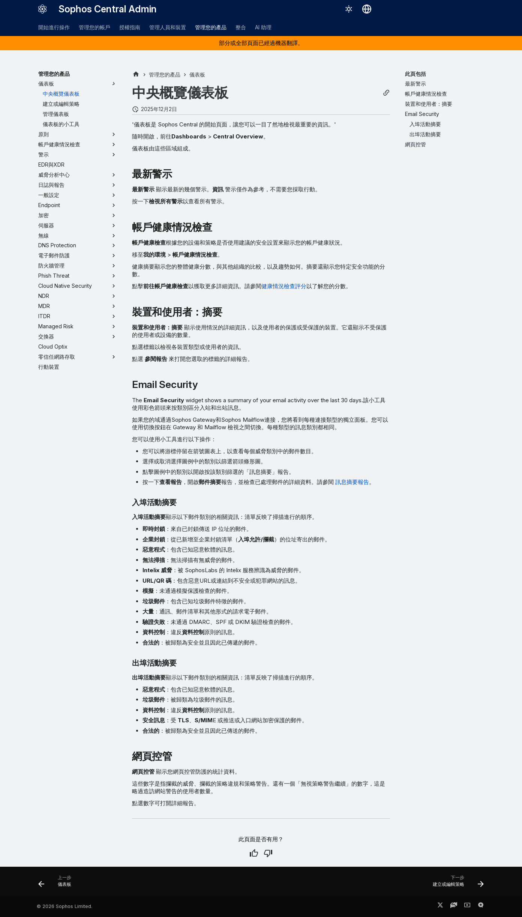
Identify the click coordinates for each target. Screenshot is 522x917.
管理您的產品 (210, 27)
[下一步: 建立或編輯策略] (456, 883)
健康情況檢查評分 (283, 286)
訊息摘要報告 (352, 482)
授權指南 (129, 27)
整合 (241, 27)
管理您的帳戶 (94, 27)
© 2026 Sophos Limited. (64, 906)
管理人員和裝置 (167, 27)
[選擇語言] (366, 9)
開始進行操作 (54, 27)
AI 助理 (263, 27)
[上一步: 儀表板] (57, 883)
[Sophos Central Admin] (42, 9)
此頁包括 (415, 74)
